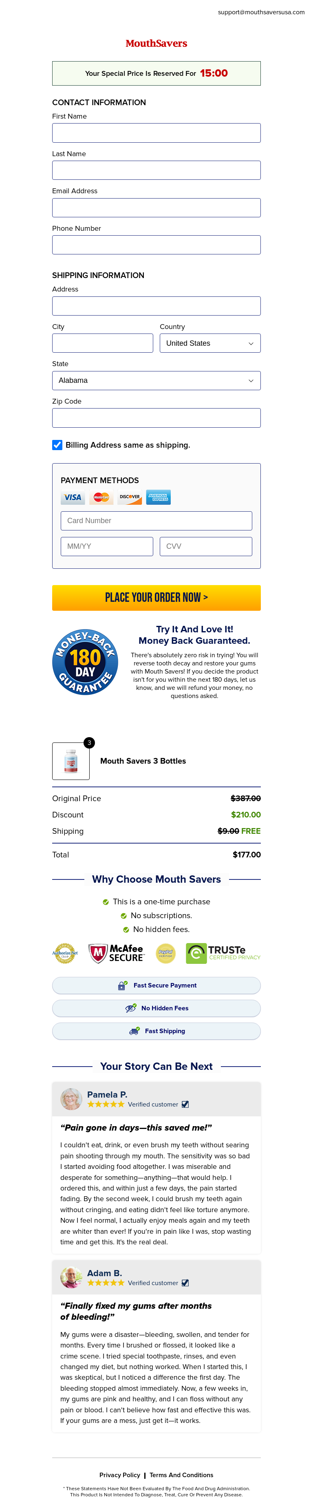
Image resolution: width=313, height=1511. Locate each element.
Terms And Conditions (182, 1475)
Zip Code (67, 401)
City (58, 326)
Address (65, 289)
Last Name (69, 153)
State (60, 363)
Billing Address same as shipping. (128, 445)
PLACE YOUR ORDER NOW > (156, 598)
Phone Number (76, 228)
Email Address (74, 190)
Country (172, 326)
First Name (69, 116)
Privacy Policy (119, 1475)
